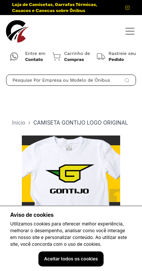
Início (18, 122)
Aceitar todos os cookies (71, 259)
